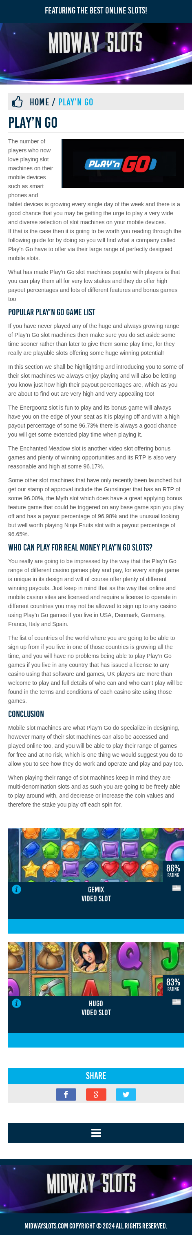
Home (39, 102)
